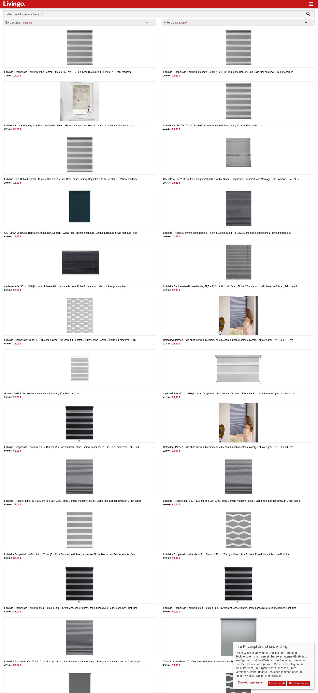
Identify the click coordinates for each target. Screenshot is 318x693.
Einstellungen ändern (251, 682)
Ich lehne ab (277, 683)
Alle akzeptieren (298, 683)
